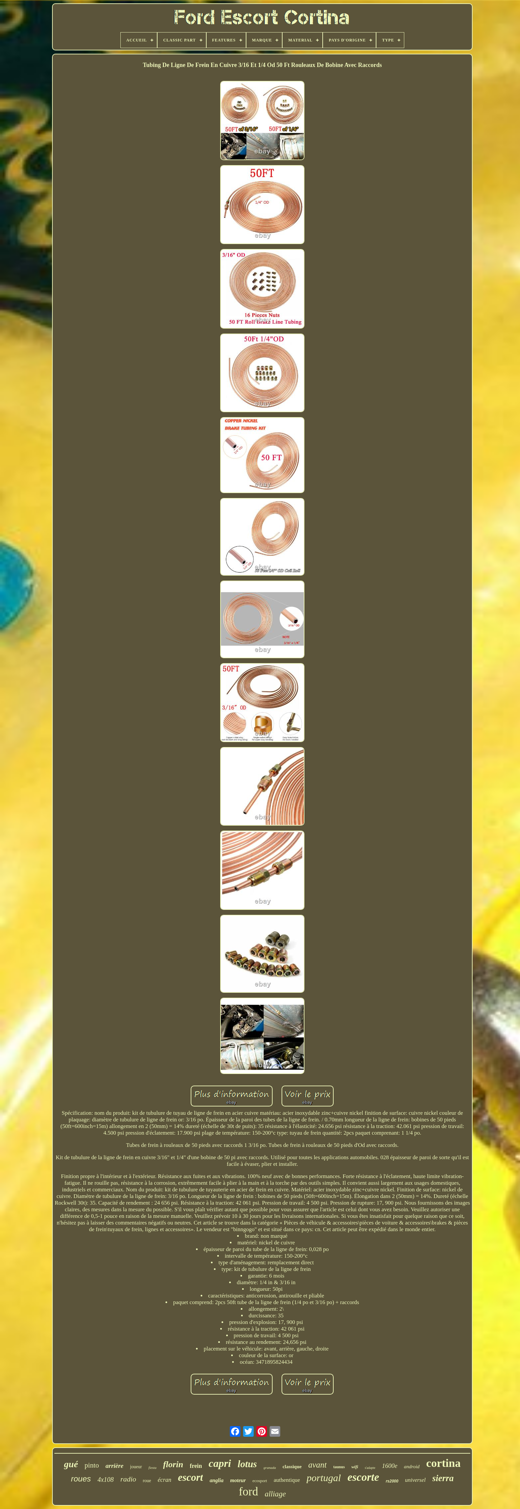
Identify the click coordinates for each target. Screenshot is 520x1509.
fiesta (153, 1468)
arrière (114, 1465)
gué (71, 1464)
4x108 (106, 1479)
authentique (287, 1480)
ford (248, 1491)
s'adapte (370, 1468)
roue (147, 1480)
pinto (92, 1465)
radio (128, 1479)
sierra (443, 1478)
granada (270, 1468)
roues (81, 1478)
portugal (323, 1477)
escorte (363, 1477)
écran (164, 1480)
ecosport (259, 1480)
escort (190, 1477)
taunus (339, 1467)
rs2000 (392, 1481)
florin (173, 1464)
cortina (443, 1463)
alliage (275, 1494)
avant (317, 1464)
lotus (247, 1464)
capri (220, 1463)
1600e (389, 1465)
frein (196, 1466)
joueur (136, 1466)
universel (415, 1480)
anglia (217, 1480)
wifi (355, 1466)
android (412, 1466)
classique (292, 1466)
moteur (238, 1480)
